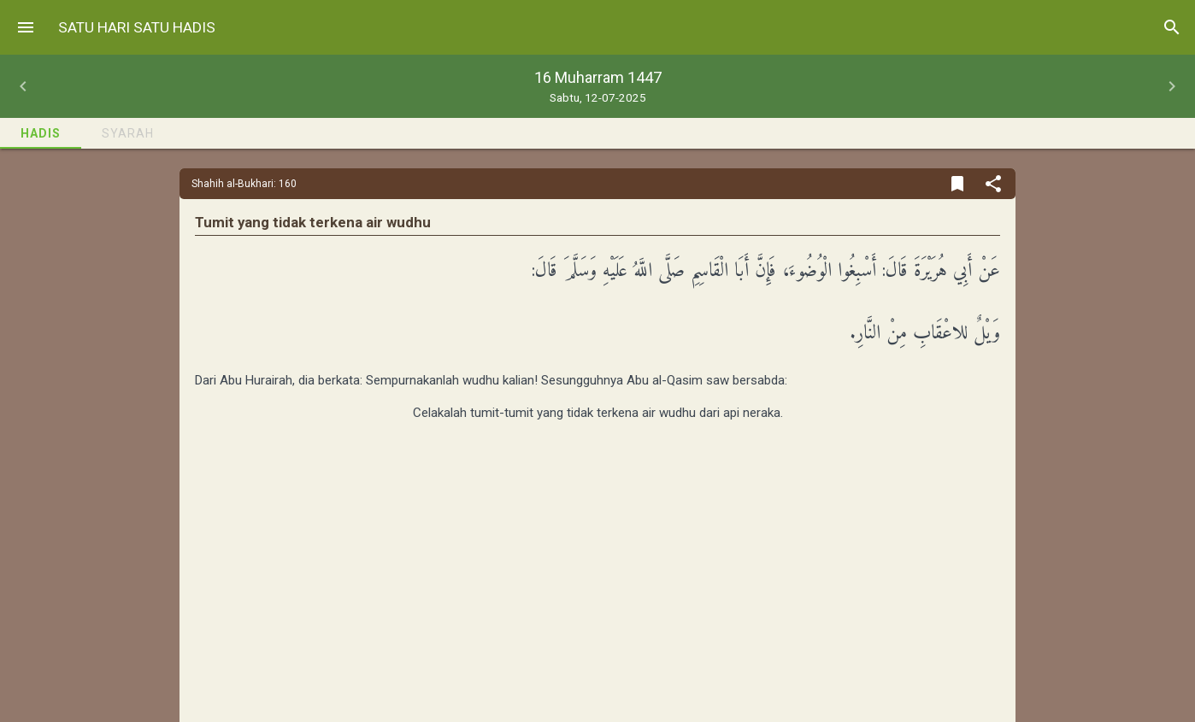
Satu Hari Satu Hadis (136, 27)
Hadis (41, 133)
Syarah (128, 133)
